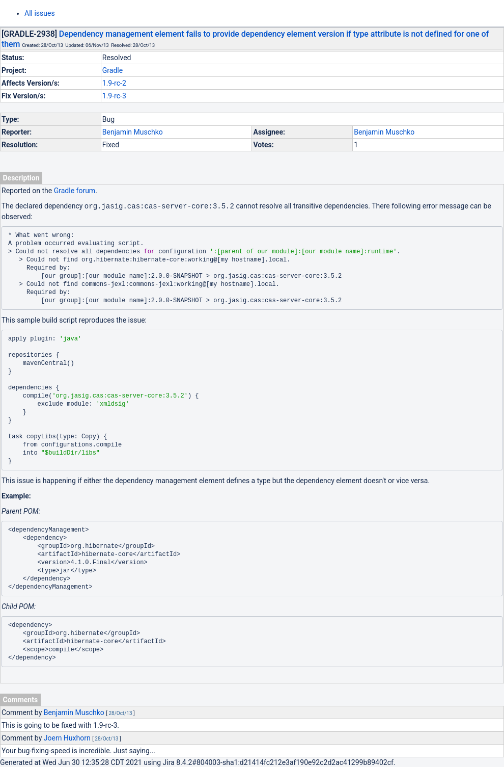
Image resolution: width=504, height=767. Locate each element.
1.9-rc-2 (114, 83)
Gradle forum (74, 191)
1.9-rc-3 (114, 96)
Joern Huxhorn (67, 737)
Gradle (112, 70)
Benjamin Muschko (132, 132)
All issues (39, 13)
